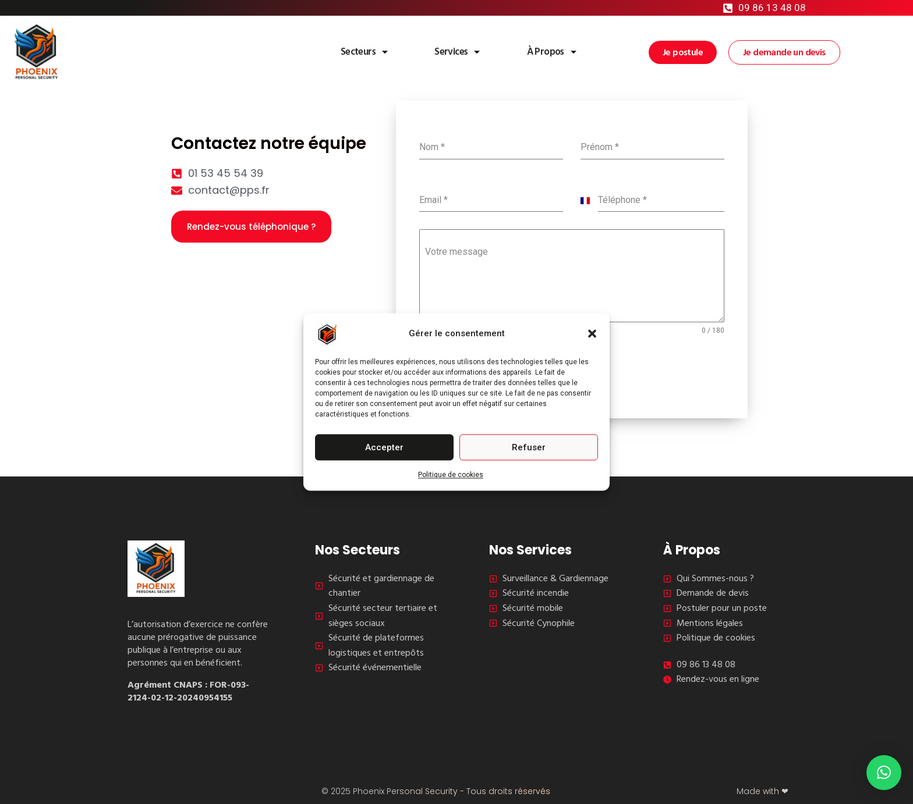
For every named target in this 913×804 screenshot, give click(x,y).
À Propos (546, 52)
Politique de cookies (450, 475)
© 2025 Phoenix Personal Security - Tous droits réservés (435, 790)
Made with (762, 790)
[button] (592, 333)
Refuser (529, 447)
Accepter (384, 447)
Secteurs (347, 52)
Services (446, 52)
